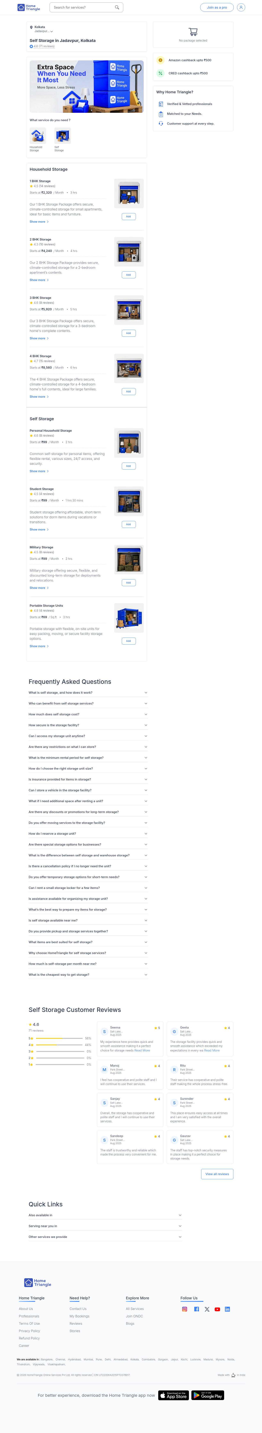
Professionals (29, 1316)
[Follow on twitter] (206, 1309)
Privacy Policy (29, 1331)
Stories (75, 1331)
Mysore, (221, 1359)
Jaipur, (175, 1359)
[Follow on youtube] (217, 1309)
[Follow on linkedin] (227, 1309)
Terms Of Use (29, 1323)
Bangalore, (47, 1359)
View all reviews (217, 1174)
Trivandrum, (24, 1364)
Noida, (231, 1359)
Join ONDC (134, 1316)
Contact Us (78, 1309)
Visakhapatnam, (56, 1364)
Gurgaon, (163, 1359)
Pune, (99, 1359)
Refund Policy (29, 1338)
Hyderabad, (75, 1359)
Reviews (76, 1323)
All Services (135, 1309)
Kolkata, (135, 1359)
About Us (26, 1309)
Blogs (130, 1323)
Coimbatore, (149, 1359)
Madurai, (208, 1359)
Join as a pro (217, 7)
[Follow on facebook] (197, 1309)
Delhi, (108, 1359)
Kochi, (185, 1359)
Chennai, (61, 1359)
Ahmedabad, (121, 1359)
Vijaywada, (39, 1364)
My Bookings (79, 1316)
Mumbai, (89, 1359)
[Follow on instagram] (185, 1309)
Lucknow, (196, 1359)
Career (24, 1346)
